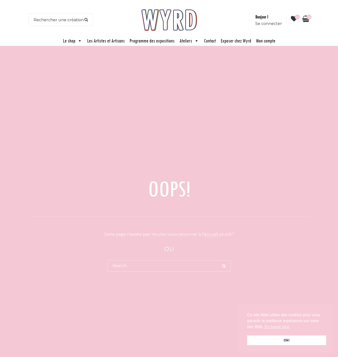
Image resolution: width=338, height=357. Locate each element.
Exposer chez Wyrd (236, 41)
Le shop (72, 41)
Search (86, 20)
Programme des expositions (152, 41)
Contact (210, 41)
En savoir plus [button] (277, 327)
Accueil (211, 234)
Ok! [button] (287, 340)
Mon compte (265, 41)
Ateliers (189, 41)
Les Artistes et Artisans (106, 41)
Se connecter (268, 23)
